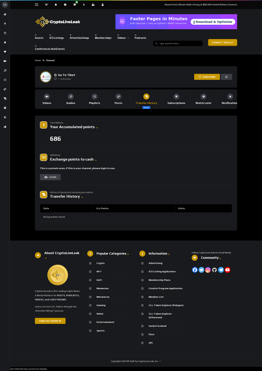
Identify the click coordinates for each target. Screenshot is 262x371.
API (151, 342)
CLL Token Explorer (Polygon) (166, 305)
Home (38, 60)
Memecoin (103, 288)
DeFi (99, 280)
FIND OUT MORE (50, 321)
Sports (101, 330)
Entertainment (105, 322)
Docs (151, 334)
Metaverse (103, 296)
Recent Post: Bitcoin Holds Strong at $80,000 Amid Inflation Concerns (201, 4)
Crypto (101, 263)
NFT (99, 271)
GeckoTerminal (157, 326)
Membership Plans (159, 280)
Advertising (155, 263)
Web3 (100, 313)
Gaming (101, 305)
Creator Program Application (165, 288)
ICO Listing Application (162, 271)
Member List (156, 296)
